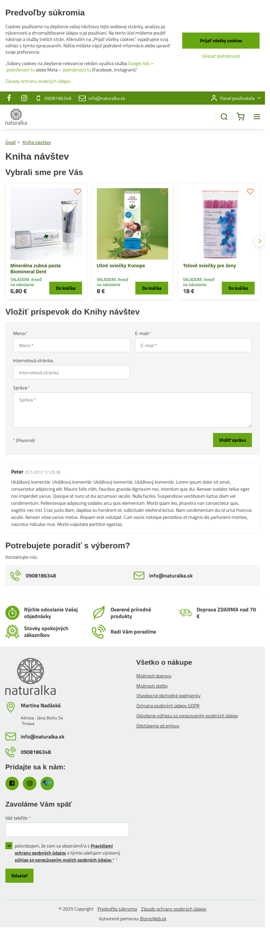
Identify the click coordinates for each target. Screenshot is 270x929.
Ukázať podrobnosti (221, 56)
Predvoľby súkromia (117, 908)
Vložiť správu (232, 439)
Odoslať (19, 875)
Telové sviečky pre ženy (209, 265)
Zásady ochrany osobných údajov (173, 908)
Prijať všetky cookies (221, 40)
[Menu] (257, 116)
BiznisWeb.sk (153, 918)
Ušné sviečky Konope (121, 265)
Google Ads (139, 63)
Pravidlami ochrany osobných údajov (64, 849)
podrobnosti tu (20, 69)
